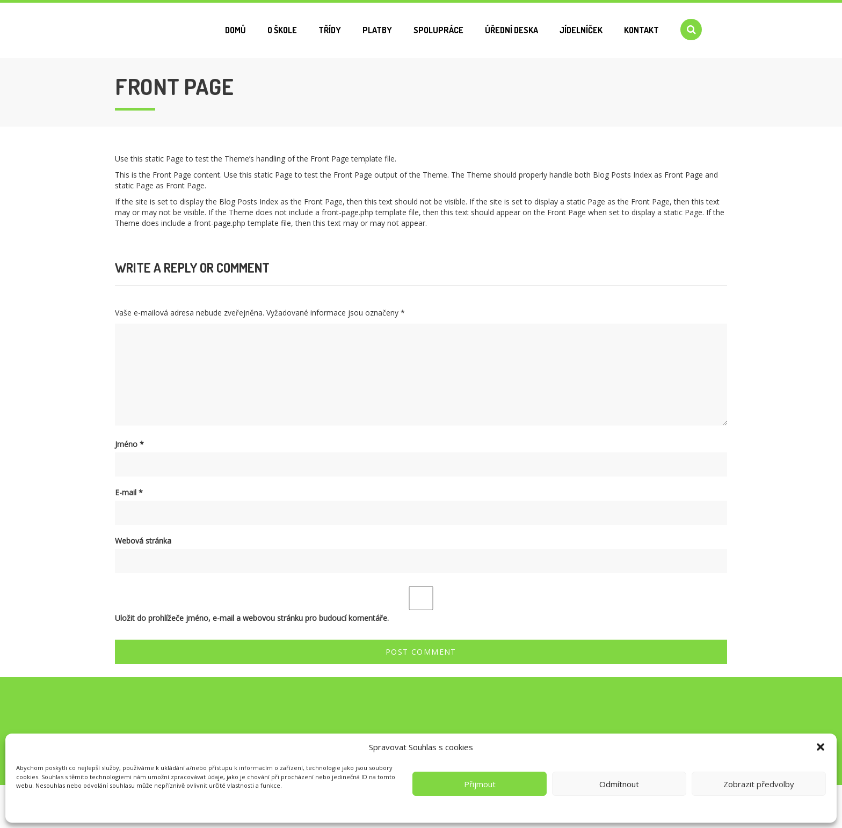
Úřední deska (511, 30)
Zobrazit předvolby (758, 784)
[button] (820, 747)
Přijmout (480, 784)
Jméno (129, 444)
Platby (377, 30)
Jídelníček (581, 30)
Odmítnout (619, 784)
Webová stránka (143, 541)
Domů (235, 30)
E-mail (129, 492)
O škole (282, 30)
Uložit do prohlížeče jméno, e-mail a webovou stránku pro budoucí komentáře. (252, 618)
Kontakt (641, 30)
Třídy (329, 30)
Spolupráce (438, 30)
